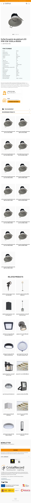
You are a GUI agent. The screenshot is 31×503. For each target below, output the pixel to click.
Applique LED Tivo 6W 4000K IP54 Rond (22, 334)
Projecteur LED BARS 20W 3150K (22, 394)
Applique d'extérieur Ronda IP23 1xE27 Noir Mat (8, 375)
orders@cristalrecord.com (5, 479)
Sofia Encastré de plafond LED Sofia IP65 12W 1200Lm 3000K (23, 245)
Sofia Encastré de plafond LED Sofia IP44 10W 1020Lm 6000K (8, 177)
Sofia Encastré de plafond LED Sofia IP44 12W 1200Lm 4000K (23, 222)
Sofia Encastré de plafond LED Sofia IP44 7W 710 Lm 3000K (8, 132)
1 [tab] (13, 34)
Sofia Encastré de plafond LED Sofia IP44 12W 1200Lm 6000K (8, 245)
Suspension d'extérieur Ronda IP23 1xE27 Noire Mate (22, 315)
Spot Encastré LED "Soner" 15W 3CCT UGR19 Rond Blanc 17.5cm (22, 355)
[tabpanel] (15, 21)
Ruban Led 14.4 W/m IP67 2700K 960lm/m (22, 415)
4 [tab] (18, 34)
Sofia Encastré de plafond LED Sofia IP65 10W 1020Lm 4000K (8, 200)
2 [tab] (14, 34)
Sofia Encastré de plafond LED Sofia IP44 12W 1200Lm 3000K (8, 222)
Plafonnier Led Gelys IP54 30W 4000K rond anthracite (8, 355)
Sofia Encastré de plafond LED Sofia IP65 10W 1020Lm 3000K (23, 177)
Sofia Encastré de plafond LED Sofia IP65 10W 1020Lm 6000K (23, 200)
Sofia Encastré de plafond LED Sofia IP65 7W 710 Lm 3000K (23, 132)
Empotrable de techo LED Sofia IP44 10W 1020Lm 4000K (23, 154)
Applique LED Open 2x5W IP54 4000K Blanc (8, 415)
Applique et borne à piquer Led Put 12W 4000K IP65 (8, 294)
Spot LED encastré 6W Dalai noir (8, 394)
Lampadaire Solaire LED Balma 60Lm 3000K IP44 (22, 294)
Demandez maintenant (14, 101)
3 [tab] (16, 34)
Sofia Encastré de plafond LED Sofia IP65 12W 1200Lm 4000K (8, 267)
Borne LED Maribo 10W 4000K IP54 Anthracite (22, 435)
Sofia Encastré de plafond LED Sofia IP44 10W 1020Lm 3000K (8, 154)
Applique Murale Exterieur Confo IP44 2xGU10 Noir (8, 315)
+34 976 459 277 (11, 92)
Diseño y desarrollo (15, 499)
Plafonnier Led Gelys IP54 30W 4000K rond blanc (8, 435)
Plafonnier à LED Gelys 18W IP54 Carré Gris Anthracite (8, 334)
